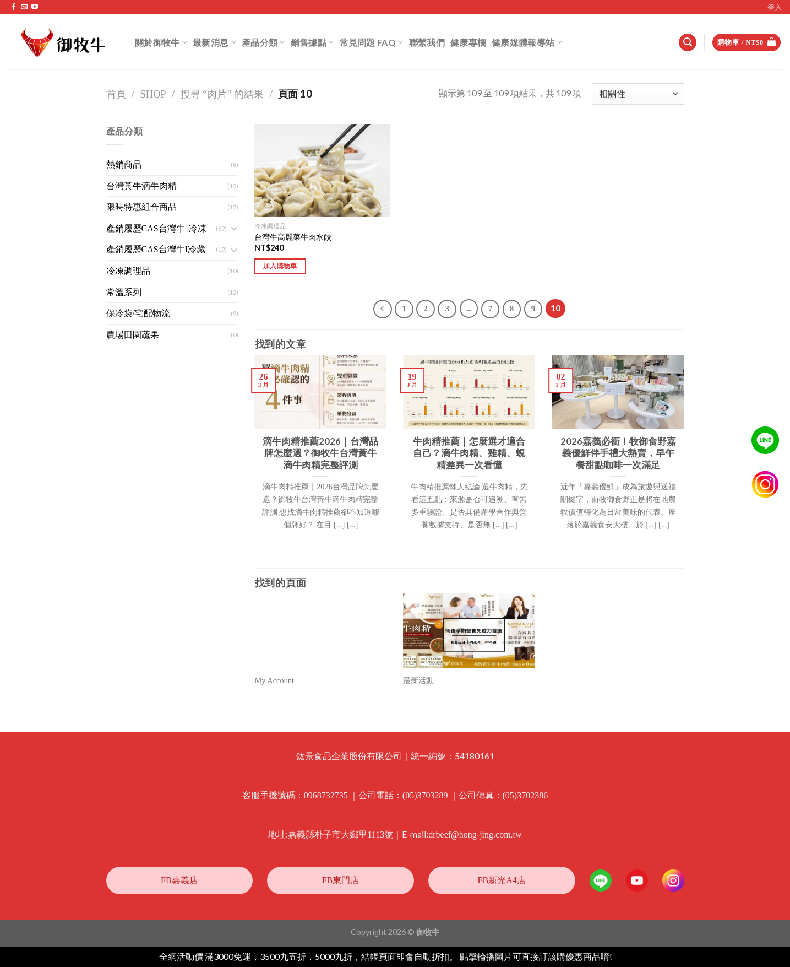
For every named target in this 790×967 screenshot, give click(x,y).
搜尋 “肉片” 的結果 (222, 94)
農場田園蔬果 (132, 334)
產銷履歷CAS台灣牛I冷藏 (155, 249)
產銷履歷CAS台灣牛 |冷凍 (156, 228)
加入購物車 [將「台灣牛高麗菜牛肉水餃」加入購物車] (280, 266)
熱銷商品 (123, 164)
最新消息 (214, 42)
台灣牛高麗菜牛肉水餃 (292, 237)
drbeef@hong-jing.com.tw (474, 834)
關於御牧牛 (161, 42)
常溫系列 (123, 292)
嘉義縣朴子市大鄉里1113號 (340, 834)
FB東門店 (340, 880)
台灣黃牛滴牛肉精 (141, 186)
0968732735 (326, 795)
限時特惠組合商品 (141, 207)
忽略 (622, 956)
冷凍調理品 (128, 270)
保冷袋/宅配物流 (138, 313)
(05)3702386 (525, 795)
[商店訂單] (638, 94)
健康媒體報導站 (527, 42)
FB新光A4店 (502, 880)
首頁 (116, 94)
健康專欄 (468, 42)
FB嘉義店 (179, 880)
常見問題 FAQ (372, 42)
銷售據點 (312, 42)
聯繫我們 (427, 42)
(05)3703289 (425, 795)
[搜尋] (687, 43)
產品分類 (263, 42)
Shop (153, 94)
